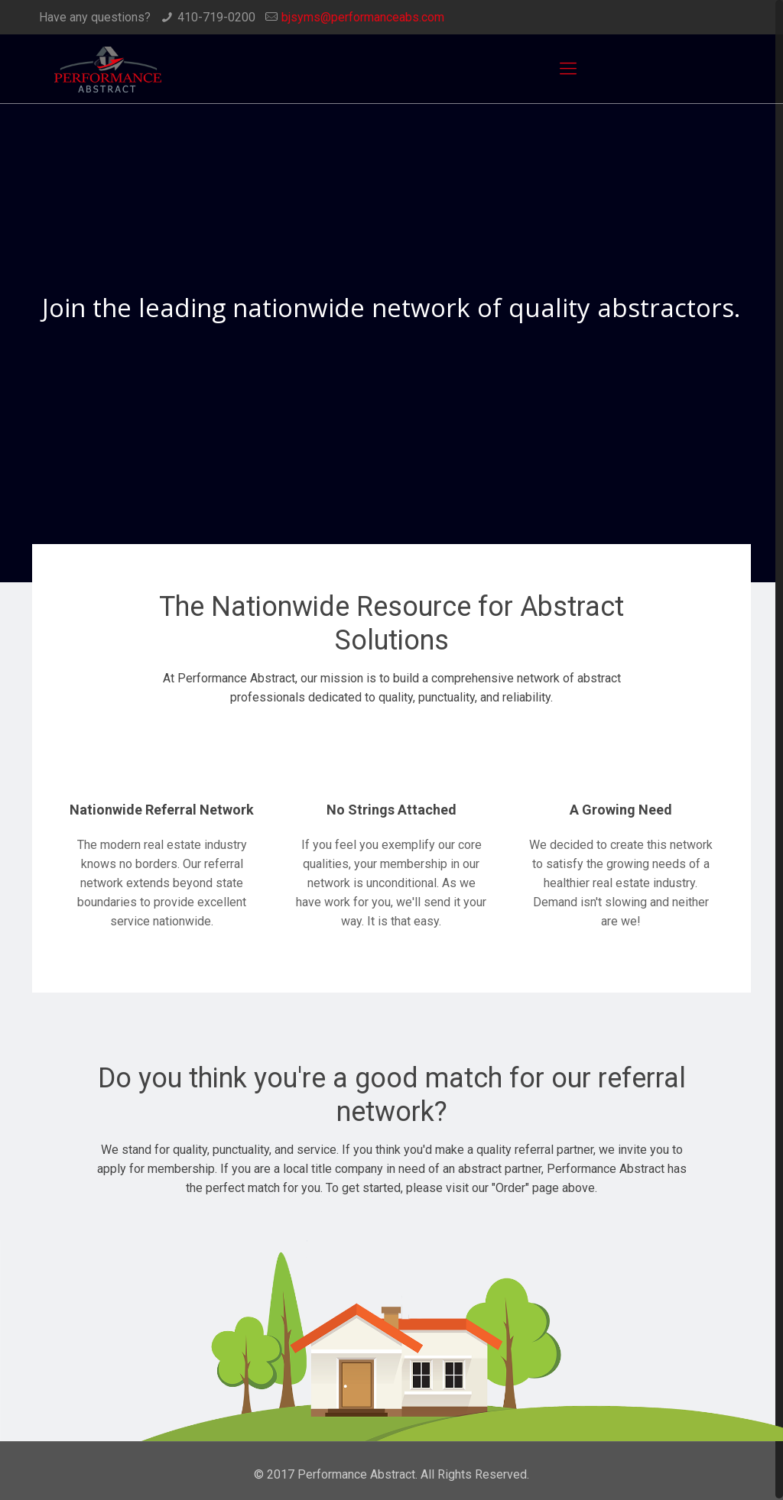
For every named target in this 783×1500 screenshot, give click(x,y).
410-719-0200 (216, 17)
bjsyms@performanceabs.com (362, 17)
